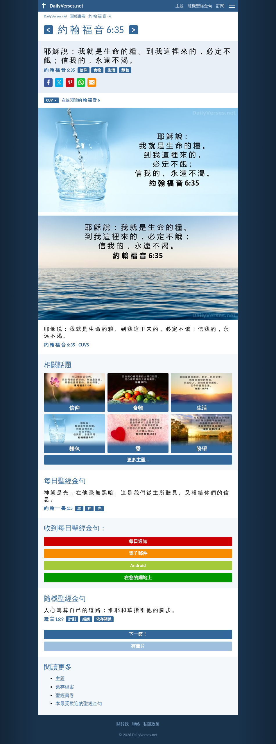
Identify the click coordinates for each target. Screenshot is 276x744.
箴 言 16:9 (54, 619)
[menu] (232, 8)
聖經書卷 (77, 16)
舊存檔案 (64, 687)
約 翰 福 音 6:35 (59, 70)
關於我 (123, 724)
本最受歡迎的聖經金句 (78, 703)
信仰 (83, 70)
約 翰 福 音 (97, 16)
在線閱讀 (81, 100)
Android (138, 565)
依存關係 (103, 619)
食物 (97, 70)
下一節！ (138, 634)
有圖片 (138, 646)
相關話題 (58, 364)
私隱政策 (151, 724)
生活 (111, 70)
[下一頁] (133, 29)
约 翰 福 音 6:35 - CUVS (66, 345)
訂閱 (220, 5)
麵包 (125, 70)
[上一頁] (48, 29)
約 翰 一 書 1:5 (58, 508)
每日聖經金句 (65, 480)
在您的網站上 (138, 577)
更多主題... (138, 460)
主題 (179, 5)
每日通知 (138, 541)
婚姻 (86, 619)
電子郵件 (138, 553)
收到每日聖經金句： (75, 528)
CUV (51, 100)
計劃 (72, 619)
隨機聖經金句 (200, 5)
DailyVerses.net (55, 16)
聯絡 (136, 724)
